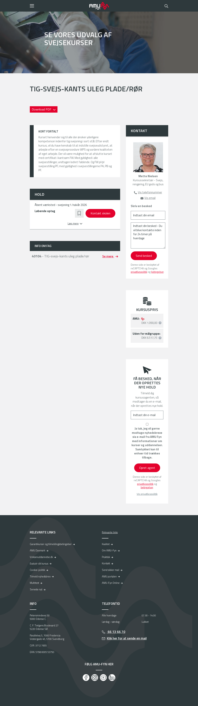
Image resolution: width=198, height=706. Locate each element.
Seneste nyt (36, 589)
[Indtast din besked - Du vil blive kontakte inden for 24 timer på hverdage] (148, 235)
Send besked (144, 255)
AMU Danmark (37, 550)
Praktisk (106, 557)
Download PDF (42, 109)
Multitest (34, 583)
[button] (58, 5)
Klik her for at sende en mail (127, 638)
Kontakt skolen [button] (100, 213)
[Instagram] (94, 677)
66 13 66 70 (116, 631)
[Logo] (99, 6)
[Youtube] (103, 677)
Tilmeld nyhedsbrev (40, 576)
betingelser (157, 272)
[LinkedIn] (112, 677)
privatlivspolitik (139, 272)
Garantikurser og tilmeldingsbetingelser (51, 544)
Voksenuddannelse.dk (41, 557)
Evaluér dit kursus (39, 563)
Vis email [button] (150, 198)
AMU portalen (109, 576)
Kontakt (106, 563)
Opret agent (147, 467)
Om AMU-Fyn (109, 550)
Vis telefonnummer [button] (150, 192)
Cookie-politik (37, 570)
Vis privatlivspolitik (147, 494)
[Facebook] (86, 677)
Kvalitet (106, 544)
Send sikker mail (110, 570)
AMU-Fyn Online (111, 583)
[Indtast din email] (148, 215)
